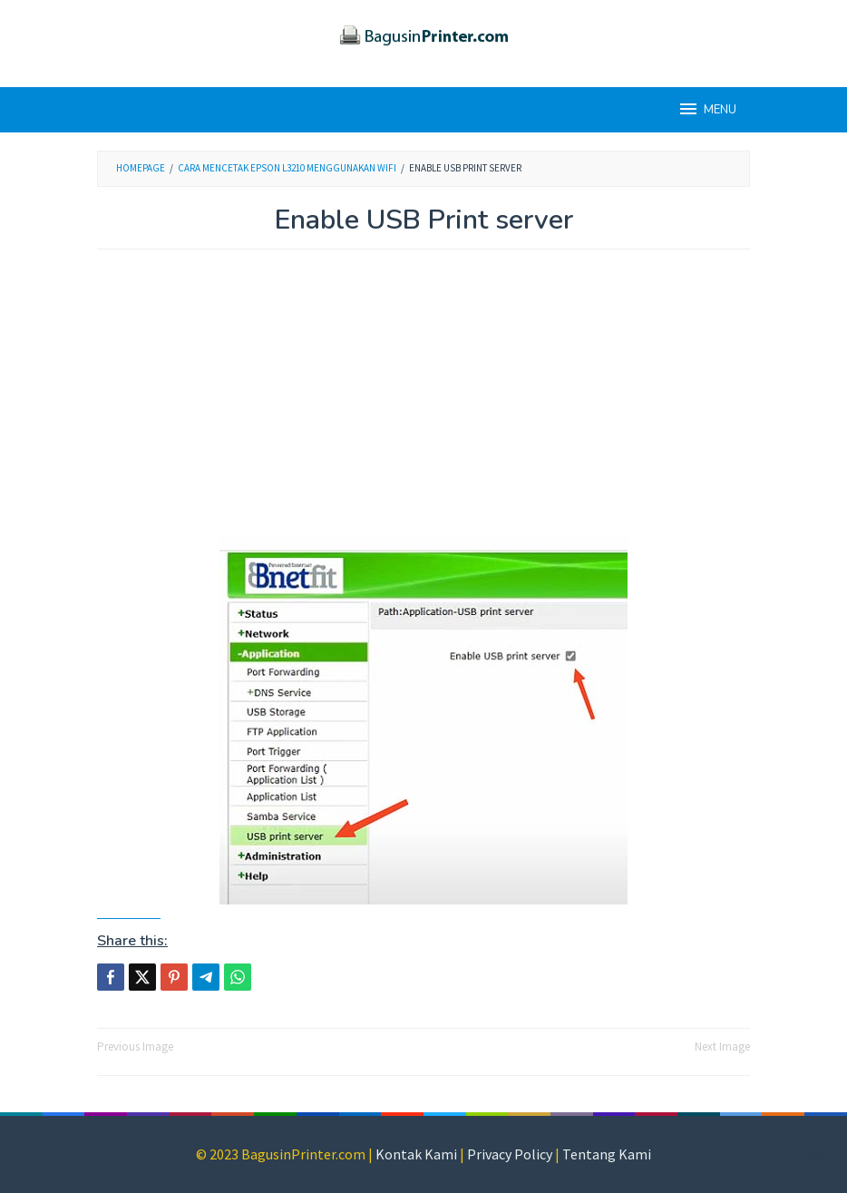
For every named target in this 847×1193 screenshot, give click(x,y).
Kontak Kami (416, 1154)
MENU (706, 109)
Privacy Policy (509, 1154)
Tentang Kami (606, 1154)
